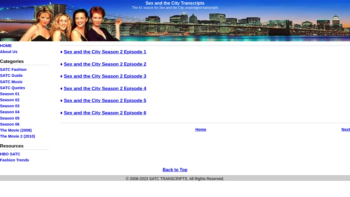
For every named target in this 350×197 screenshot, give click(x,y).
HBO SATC (10, 154)
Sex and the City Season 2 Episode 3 (105, 76)
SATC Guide (11, 75)
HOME (6, 46)
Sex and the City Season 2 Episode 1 (105, 51)
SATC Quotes (12, 88)
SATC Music (11, 82)
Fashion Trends (14, 160)
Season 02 (9, 100)
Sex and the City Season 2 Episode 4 (105, 88)
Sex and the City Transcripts (174, 3)
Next (346, 129)
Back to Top (175, 169)
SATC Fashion (13, 69)
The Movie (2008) (16, 130)
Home (200, 129)
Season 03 (9, 106)
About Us (9, 52)
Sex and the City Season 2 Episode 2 (105, 64)
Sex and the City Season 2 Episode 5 (105, 100)
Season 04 (9, 112)
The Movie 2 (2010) (17, 136)
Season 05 (9, 118)
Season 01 (9, 94)
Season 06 (9, 124)
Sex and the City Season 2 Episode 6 (105, 112)
